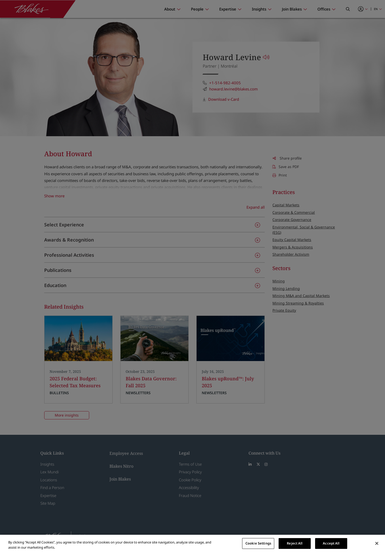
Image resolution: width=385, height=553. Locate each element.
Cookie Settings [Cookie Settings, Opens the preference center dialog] (258, 543)
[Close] (376, 543)
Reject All (294, 543)
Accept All (331, 543)
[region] (192, 544)
